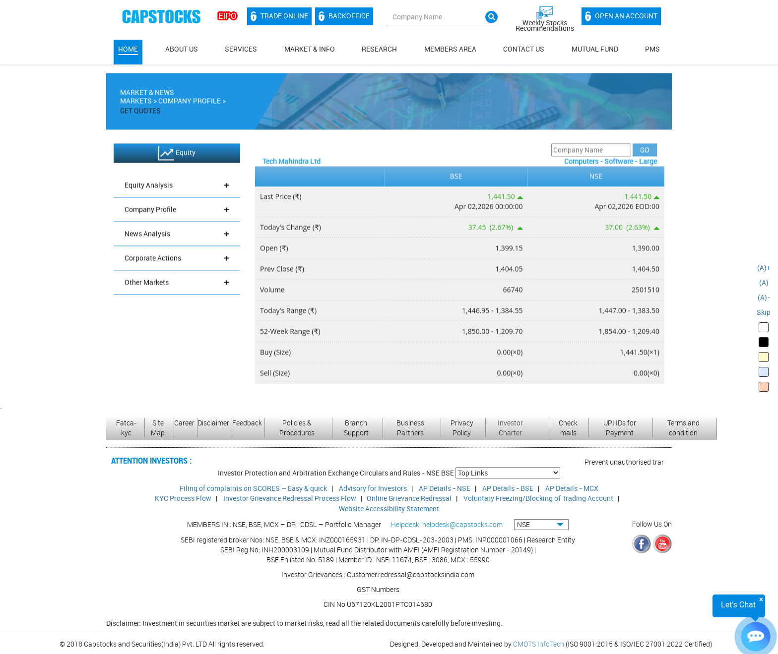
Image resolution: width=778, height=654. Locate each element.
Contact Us (523, 49)
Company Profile (189, 104)
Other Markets (177, 285)
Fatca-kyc (126, 427)
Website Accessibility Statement (389, 508)
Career (184, 422)
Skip (764, 312)
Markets (136, 104)
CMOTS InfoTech (538, 644)
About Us (181, 49)
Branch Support (356, 427)
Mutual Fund (595, 49)
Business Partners (410, 427)
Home (128, 49)
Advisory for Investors (373, 488)
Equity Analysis (177, 188)
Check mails (568, 427)
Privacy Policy (462, 427)
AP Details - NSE (444, 488)
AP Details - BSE (507, 488)
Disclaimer (213, 422)
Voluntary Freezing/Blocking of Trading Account (538, 498)
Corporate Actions (177, 261)
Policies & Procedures (297, 427)
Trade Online (279, 16)
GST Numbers (378, 589)
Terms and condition (683, 427)
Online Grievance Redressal (409, 498)
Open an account (621, 16)
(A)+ (764, 267)
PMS (652, 49)
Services (241, 49)
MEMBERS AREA (450, 49)
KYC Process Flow (183, 498)
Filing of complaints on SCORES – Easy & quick (253, 488)
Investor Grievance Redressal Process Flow (289, 498)
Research (379, 49)
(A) (764, 282)
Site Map (158, 427)
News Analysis (177, 236)
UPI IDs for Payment (619, 427)
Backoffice (344, 16)
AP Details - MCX (571, 488)
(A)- (764, 297)
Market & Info (309, 49)
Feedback (247, 422)
